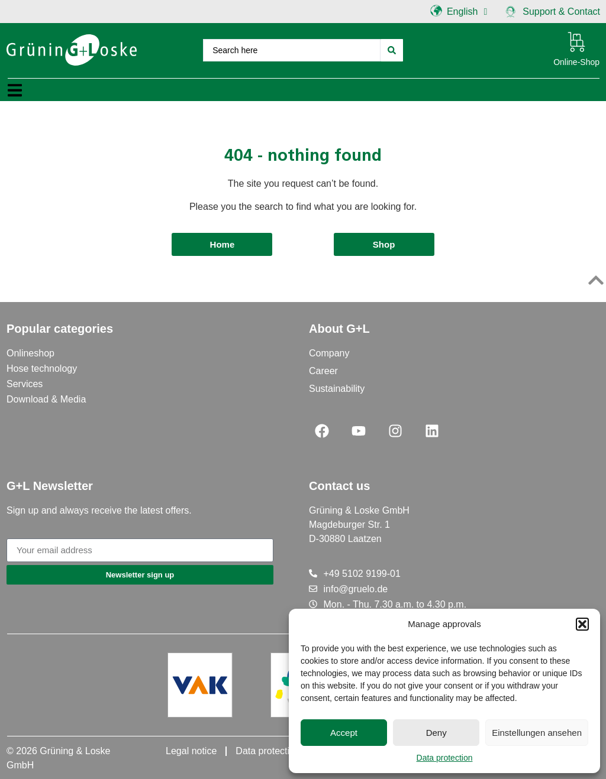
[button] (582, 624)
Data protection (445, 757)
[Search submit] (392, 50)
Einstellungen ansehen (537, 733)
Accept (343, 733)
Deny (436, 733)
